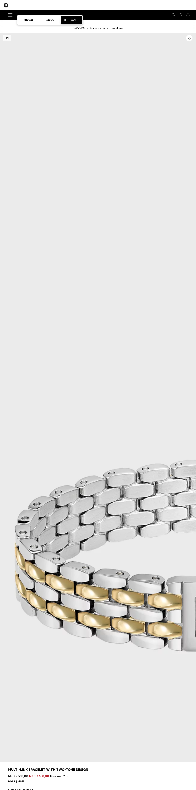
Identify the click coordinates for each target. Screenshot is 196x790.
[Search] (173, 15)
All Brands (71, 20)
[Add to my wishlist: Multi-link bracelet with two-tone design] (189, 38)
